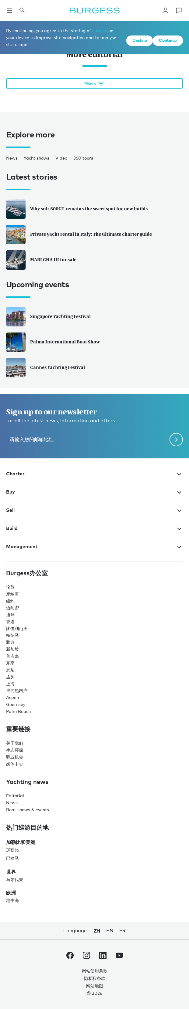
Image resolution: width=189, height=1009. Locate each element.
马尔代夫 (14, 879)
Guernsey (15, 704)
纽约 (10, 600)
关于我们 (14, 743)
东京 (10, 662)
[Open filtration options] (94, 83)
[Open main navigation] (9, 10)
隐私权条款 (94, 978)
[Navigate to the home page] (95, 11)
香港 (10, 621)
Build (94, 528)
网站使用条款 (94, 970)
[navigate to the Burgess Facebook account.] (70, 956)
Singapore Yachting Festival (48, 316)
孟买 (10, 676)
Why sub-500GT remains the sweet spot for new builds (77, 209)
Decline (139, 40)
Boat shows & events (27, 809)
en (109, 930)
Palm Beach (18, 711)
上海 (10, 683)
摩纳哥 (12, 593)
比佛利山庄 (16, 628)
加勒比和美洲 (20, 842)
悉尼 (10, 669)
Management (94, 546)
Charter (94, 474)
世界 (11, 872)
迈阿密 (12, 607)
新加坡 (12, 649)
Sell (94, 510)
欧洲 (11, 893)
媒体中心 (14, 763)
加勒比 (12, 849)
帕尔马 (12, 635)
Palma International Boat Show (53, 342)
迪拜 (10, 614)
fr (122, 930)
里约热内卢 (16, 690)
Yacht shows (36, 157)
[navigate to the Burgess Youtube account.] (119, 956)
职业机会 (14, 756)
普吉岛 (12, 656)
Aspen (12, 697)
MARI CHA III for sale (41, 260)
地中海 (12, 900)
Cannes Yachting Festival (45, 367)
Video (61, 157)
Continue (168, 40)
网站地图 (94, 985)
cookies (99, 30)
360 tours (83, 157)
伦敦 (10, 586)
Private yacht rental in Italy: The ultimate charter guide (79, 234)
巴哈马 (12, 858)
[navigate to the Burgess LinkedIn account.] (103, 956)
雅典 (10, 642)
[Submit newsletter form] (176, 439)
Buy (94, 492)
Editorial (15, 795)
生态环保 (14, 750)
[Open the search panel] (22, 11)
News (12, 157)
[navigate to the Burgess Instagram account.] (86, 956)
